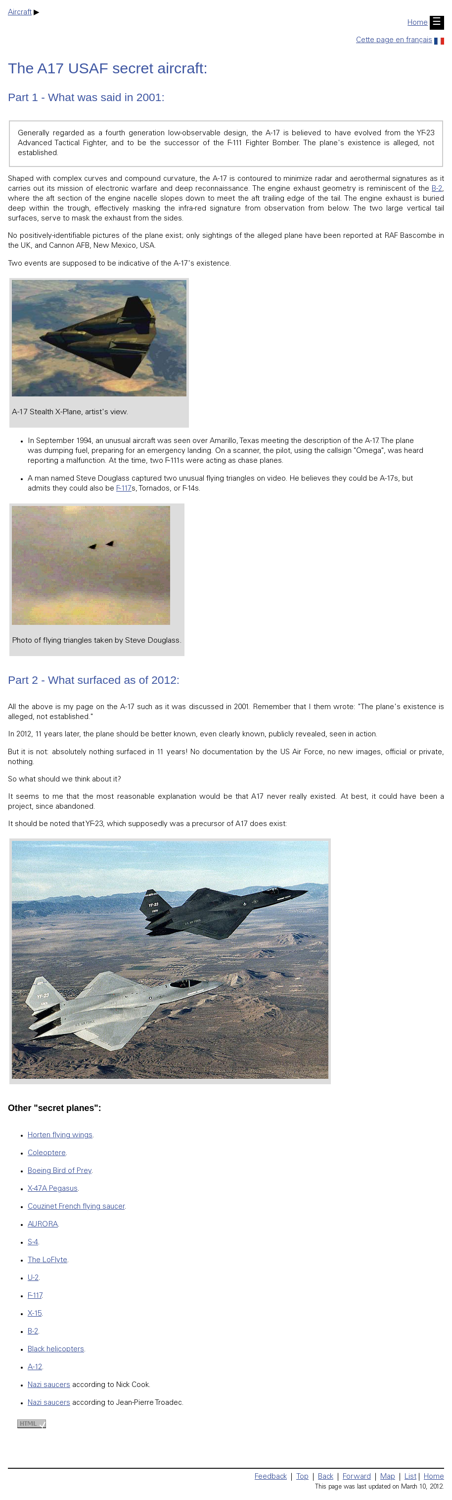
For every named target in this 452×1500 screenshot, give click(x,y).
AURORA (43, 1224)
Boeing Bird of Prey (59, 1171)
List (410, 1477)
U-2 (33, 1278)
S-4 (33, 1242)
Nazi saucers (49, 1385)
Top (302, 1477)
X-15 (35, 1314)
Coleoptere (47, 1153)
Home (417, 23)
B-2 (437, 189)
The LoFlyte (47, 1260)
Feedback (271, 1477)
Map (387, 1477)
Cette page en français (400, 40)
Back (325, 1477)
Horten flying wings (60, 1135)
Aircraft (20, 12)
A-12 (35, 1367)
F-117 (124, 489)
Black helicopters (56, 1349)
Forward (357, 1477)
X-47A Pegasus (53, 1189)
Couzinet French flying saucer (76, 1207)
